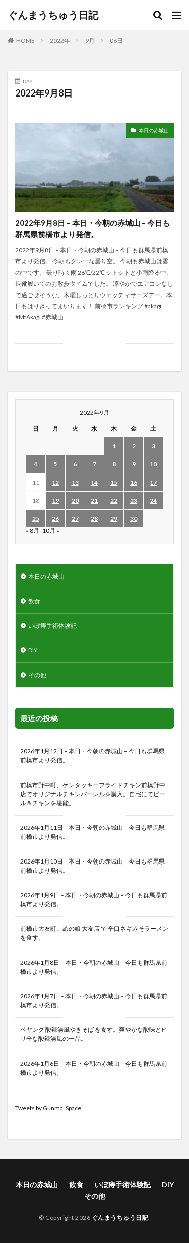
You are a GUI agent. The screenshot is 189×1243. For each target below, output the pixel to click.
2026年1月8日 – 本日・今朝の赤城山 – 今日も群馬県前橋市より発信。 (93, 967)
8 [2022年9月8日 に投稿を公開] (114, 464)
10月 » (50, 530)
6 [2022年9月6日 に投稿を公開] (75, 464)
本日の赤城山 (154, 130)
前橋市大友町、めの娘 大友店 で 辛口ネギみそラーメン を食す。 (94, 933)
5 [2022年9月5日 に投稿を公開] (55, 464)
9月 (90, 40)
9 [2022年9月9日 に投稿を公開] (134, 464)
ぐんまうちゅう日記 (53, 15)
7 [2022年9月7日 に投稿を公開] (94, 464)
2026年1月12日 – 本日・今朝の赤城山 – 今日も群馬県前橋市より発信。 (92, 755)
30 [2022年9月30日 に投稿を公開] (133, 518)
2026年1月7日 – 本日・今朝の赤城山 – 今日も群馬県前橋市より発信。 (93, 1000)
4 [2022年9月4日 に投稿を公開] (35, 464)
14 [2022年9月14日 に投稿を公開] (94, 482)
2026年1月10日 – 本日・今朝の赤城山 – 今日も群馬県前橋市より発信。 (92, 865)
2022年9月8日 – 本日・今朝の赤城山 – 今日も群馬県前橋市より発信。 (92, 228)
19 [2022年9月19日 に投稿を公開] (55, 500)
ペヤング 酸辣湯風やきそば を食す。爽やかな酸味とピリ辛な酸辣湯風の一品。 (93, 1034)
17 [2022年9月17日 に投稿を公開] (153, 482)
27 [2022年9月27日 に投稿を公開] (75, 518)
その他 (37, 675)
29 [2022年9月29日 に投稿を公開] (113, 518)
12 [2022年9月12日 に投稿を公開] (55, 482)
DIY (32, 650)
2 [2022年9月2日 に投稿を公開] (134, 446)
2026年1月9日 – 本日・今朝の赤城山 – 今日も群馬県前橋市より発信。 (93, 899)
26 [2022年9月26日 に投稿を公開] (55, 518)
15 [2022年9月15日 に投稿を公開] (113, 482)
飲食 (34, 601)
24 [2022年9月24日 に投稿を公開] (153, 500)
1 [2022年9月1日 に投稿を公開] (114, 446)
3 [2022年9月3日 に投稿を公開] (153, 446)
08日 (116, 40)
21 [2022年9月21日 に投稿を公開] (94, 500)
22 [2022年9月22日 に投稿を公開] (113, 500)
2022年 (60, 40)
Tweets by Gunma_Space (48, 1108)
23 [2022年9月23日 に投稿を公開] (133, 500)
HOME (25, 40)
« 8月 (32, 530)
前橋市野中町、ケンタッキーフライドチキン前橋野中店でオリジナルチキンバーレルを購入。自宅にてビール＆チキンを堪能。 (92, 794)
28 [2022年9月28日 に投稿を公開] (94, 518)
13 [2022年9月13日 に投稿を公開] (75, 482)
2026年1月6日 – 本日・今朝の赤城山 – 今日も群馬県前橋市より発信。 (93, 1068)
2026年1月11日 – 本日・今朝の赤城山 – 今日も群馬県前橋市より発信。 (92, 832)
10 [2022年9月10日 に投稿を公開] (153, 464)
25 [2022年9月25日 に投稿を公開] (35, 518)
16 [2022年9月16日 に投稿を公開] (133, 482)
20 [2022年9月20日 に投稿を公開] (75, 500)
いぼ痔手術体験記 (52, 625)
